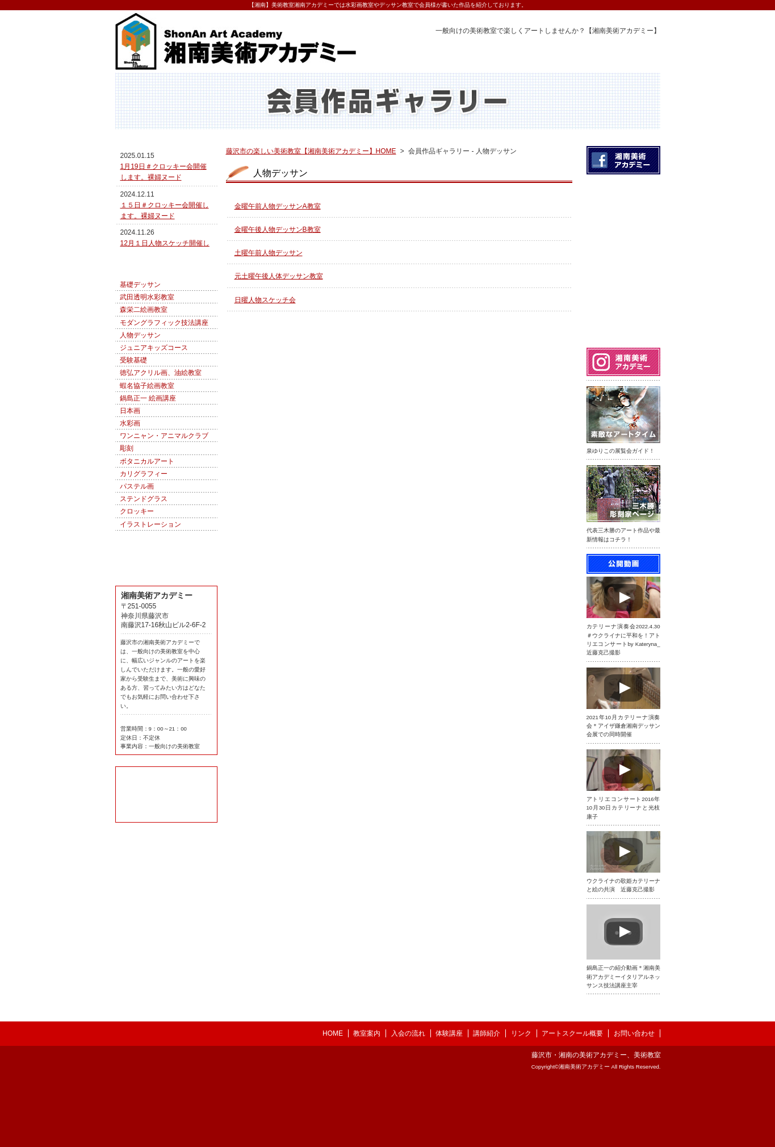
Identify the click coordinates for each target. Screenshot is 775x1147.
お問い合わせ (634, 1098)
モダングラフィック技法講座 (164, 408)
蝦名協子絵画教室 (147, 472)
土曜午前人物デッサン (268, 278)
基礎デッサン (140, 370)
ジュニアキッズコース (154, 433)
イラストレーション (150, 610)
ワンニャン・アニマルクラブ (164, 521)
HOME (332, 1098)
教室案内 (366, 1098)
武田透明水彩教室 (147, 383)
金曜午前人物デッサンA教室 (277, 231)
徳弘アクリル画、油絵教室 (161, 458)
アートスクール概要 (572, 1098)
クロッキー (137, 597)
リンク (521, 1098)
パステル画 (137, 572)
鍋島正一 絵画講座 (148, 484)
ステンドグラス (143, 585)
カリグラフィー (143, 560)
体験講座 (449, 1098)
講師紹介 (486, 1098)
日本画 (130, 496)
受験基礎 (133, 446)
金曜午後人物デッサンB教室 (277, 254)
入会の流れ (408, 1098)
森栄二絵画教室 (143, 395)
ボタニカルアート (147, 547)
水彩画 (130, 509)
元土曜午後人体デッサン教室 (278, 301)
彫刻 (126, 534)
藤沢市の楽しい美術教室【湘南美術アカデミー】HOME (311, 176)
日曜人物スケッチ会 (265, 325)
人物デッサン (140, 421)
